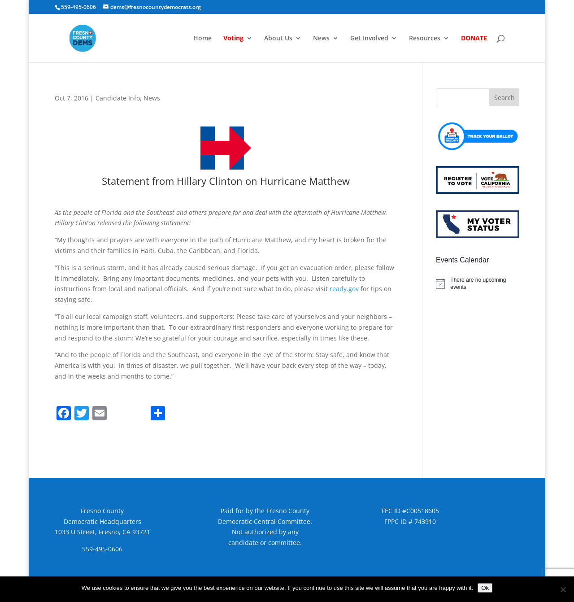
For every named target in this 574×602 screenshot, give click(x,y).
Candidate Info (118, 98)
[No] (562, 589)
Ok (485, 588)
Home (202, 38)
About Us (278, 38)
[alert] (477, 283)
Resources (424, 38)
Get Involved (369, 38)
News (321, 38)
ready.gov (344, 288)
